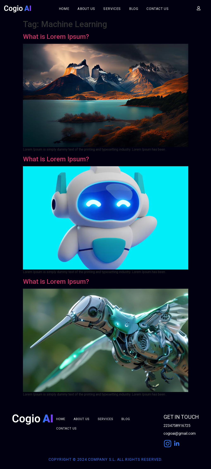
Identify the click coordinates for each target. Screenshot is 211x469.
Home (64, 9)
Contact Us (158, 9)
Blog (133, 9)
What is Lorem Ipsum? (56, 36)
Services (112, 9)
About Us (86, 9)
